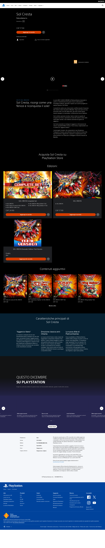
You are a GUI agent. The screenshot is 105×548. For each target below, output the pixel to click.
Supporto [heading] (55, 495)
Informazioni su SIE (7, 497)
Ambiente (39, 497)
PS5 (12, 5)
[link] (52, 410)
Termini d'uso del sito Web (65, 528)
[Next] (102, 79)
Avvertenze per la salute (58, 463)
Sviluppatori (72, 506)
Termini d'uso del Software (95, 528)
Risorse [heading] (72, 495)
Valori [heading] (38, 495)
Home (4, 491)
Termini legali (43, 528)
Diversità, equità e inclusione (43, 503)
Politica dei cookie (84, 528)
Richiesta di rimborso (57, 507)
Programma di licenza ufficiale (76, 508)
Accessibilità (39, 499)
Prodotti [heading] (22, 495)
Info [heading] (4, 495)
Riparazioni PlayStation (58, 503)
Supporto (40, 5)
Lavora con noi (6, 499)
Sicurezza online (40, 501)
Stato (54, 501)
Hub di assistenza (57, 497)
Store (35, 5)
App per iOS (88, 508)
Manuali (55, 509)
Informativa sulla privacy (52, 528)
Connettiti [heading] (89, 495)
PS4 (15, 5)
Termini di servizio (74, 497)
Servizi (20, 5)
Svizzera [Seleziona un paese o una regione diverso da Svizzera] (7, 528)
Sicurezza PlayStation (58, 499)
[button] (52, 79)
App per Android (89, 510)
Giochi (8, 5)
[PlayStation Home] (3, 5)
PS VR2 (21, 501)
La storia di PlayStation (8, 507)
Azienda (5, 505)
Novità (30, 5)
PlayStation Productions (8, 503)
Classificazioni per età (74, 502)
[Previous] (2, 79)
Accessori (25, 5)
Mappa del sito (76, 528)
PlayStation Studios (7, 501)
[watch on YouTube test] (64, 86)
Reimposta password (57, 505)
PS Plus (21, 503)
